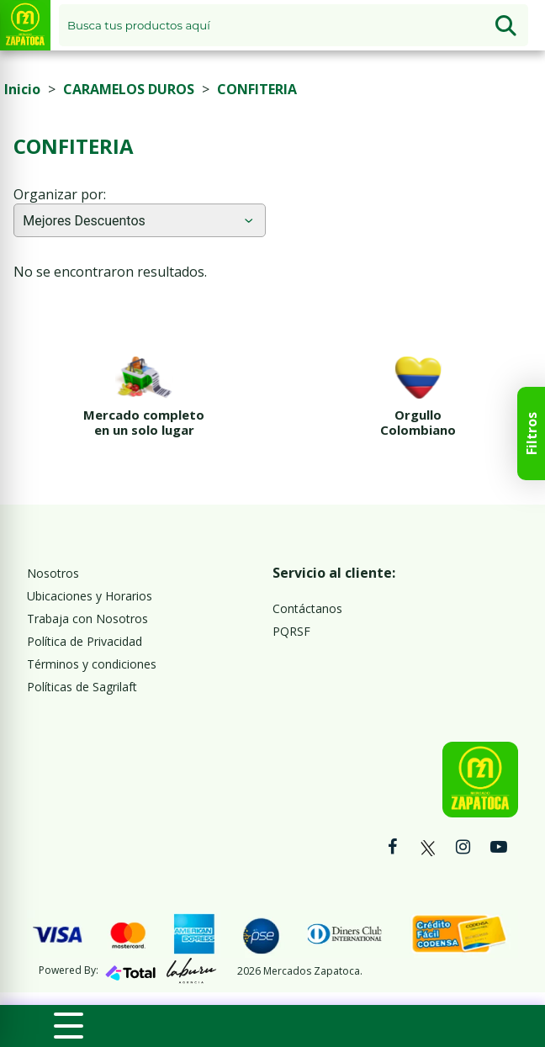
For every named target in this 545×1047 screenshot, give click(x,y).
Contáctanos (307, 608)
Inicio (22, 89)
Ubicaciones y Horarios (89, 596)
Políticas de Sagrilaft (82, 687)
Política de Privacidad (84, 641)
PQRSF (291, 631)
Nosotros (53, 573)
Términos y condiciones (91, 664)
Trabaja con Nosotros (87, 619)
